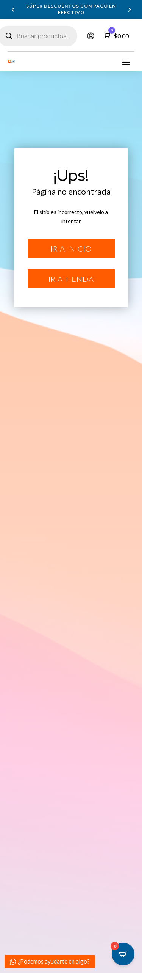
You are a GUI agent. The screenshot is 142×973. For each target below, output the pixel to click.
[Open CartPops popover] (123, 954)
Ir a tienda (71, 278)
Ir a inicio (71, 248)
